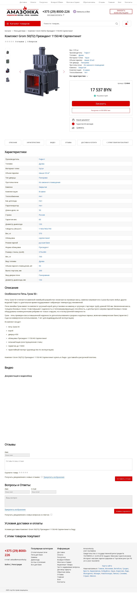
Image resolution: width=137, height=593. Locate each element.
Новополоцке (106, 573)
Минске (93, 576)
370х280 (42, 252)
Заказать (101, 103)
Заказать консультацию (121, 11)
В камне (86, 70)
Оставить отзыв (124, 479)
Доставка (23, 2)
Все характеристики (78, 76)
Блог (119, 2)
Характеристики (33, 142)
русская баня (44, 243)
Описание (13, 142)
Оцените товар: (16, 472)
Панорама (85, 62)
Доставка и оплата (89, 142)
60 (40, 219)
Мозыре (97, 573)
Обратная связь (89, 2)
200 (40, 270)
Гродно (125, 568)
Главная (111, 2)
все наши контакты (56, 15)
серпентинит (44, 238)
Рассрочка (43, 2)
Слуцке (86, 576)
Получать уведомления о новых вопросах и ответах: (28, 515)
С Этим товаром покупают (118, 142)
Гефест (87, 53)
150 (40, 280)
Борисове (120, 571)
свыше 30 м (44, 173)
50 (40, 210)
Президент (44, 247)
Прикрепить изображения (53, 477)
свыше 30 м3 (89, 60)
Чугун (87, 58)
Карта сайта (107, 566)
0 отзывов (19, 41)
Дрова (81, 55)
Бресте (86, 571)
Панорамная (44, 275)
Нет (85, 72)
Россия (42, 215)
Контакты (128, 2)
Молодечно (88, 573)
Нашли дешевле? (83, 120)
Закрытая (82, 67)
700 (40, 256)
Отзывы (102, 2)
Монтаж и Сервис (73, 2)
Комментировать (123, 511)
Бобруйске (105, 571)
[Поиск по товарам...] (81, 23)
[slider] (9, 41)
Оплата (33, 2)
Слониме (123, 573)
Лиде (127, 571)
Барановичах (95, 571)
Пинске (116, 573)
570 (40, 233)
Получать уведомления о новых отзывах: (24, 477)
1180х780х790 (45, 229)
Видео (52, 142)
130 (40, 224)
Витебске (118, 568)
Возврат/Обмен (57, 2)
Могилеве (109, 568)
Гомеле (101, 568)
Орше (113, 571)
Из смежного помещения (94, 65)
